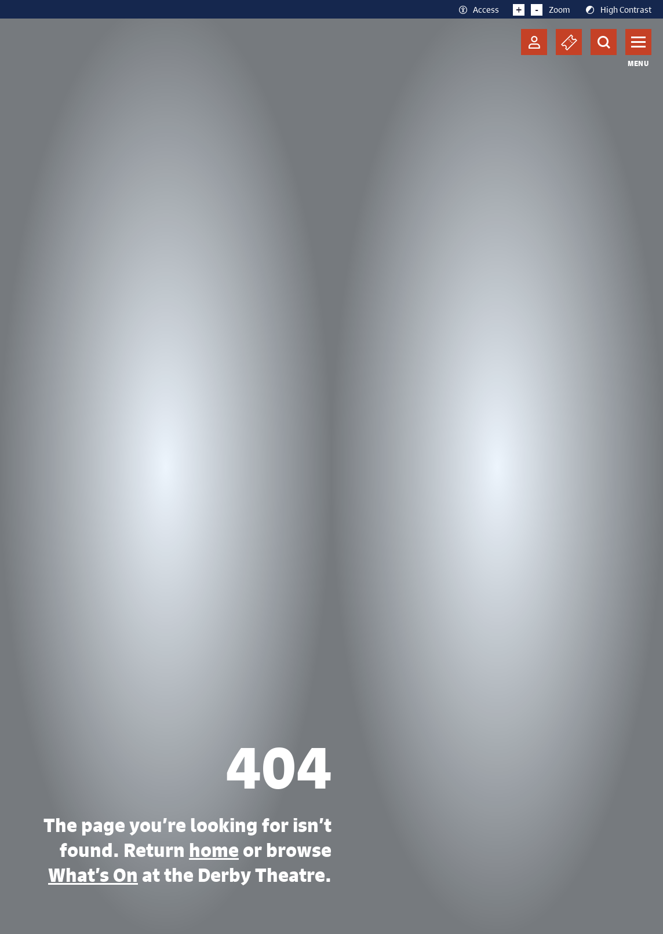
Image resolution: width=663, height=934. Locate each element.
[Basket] (569, 42)
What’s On (93, 875)
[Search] (604, 42)
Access (478, 9)
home (214, 850)
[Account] (534, 42)
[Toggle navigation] (638, 42)
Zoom (541, 9)
